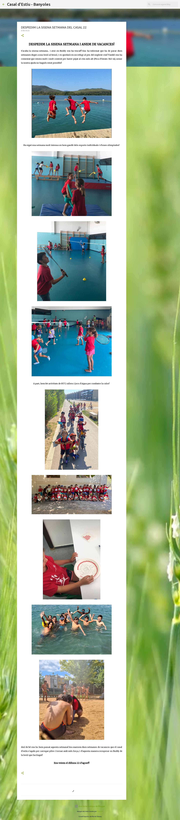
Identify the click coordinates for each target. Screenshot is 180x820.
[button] (22, 35)
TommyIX (100, 811)
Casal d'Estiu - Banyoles (28, 4)
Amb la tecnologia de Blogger (90, 806)
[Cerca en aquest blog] (165, 4)
